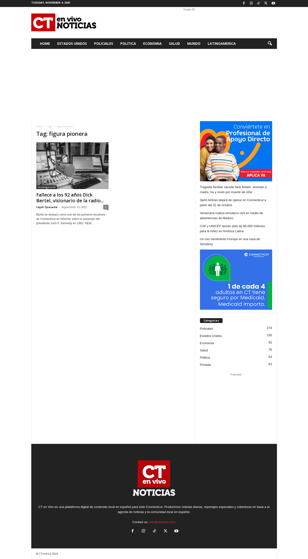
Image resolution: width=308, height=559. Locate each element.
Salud (174, 43)
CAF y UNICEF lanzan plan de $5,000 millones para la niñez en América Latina (232, 228)
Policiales (103, 43)
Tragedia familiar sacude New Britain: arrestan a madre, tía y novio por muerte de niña (233, 189)
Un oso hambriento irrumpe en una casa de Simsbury (230, 241)
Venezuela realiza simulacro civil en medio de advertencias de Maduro (231, 215)
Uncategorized (47, 187)
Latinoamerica (222, 43)
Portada (205, 365)
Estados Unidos (72, 43)
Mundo (193, 43)
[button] (269, 43)
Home (45, 43)
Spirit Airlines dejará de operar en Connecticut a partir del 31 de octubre (233, 202)
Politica (128, 43)
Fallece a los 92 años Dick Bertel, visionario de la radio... (69, 198)
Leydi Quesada (47, 207)
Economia (152, 43)
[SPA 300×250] (236, 151)
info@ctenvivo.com (162, 522)
